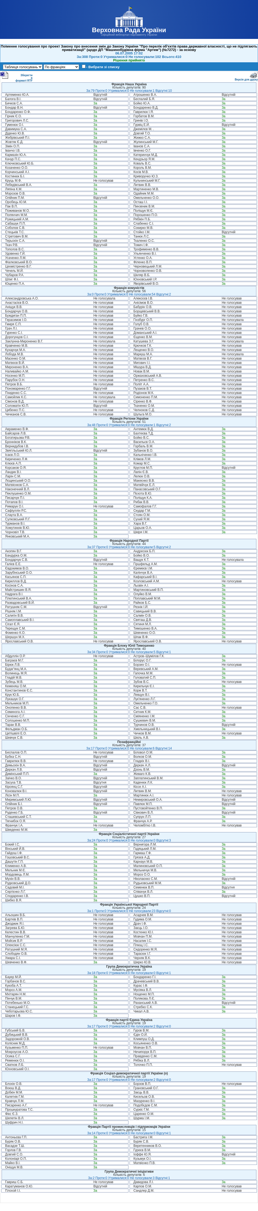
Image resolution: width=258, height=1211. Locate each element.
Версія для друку (246, 78)
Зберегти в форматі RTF (16, 76)
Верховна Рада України (129, 30)
